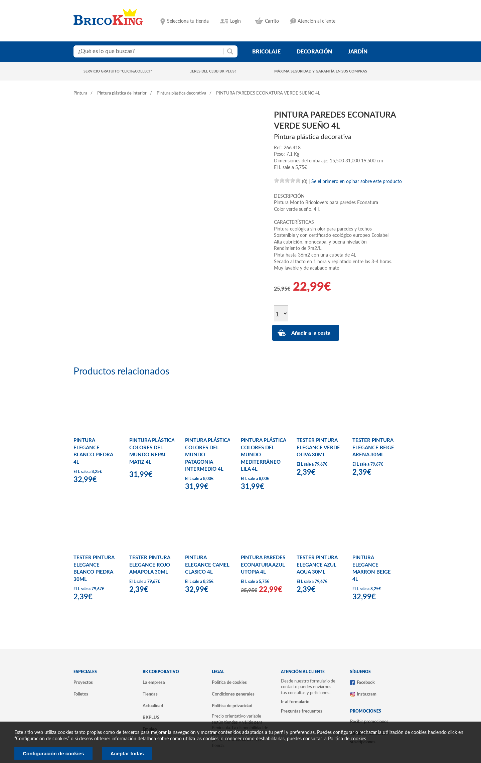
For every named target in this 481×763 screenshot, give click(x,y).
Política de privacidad (232, 706)
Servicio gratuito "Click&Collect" (118, 71)
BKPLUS (151, 718)
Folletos (80, 694)
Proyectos (83, 682)
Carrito (272, 21)
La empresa (154, 682)
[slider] (287, 180)
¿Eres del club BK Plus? (213, 71)
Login (235, 21)
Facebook (366, 682)
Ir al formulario (295, 702)
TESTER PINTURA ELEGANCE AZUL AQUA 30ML (317, 565)
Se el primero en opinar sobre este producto (356, 182)
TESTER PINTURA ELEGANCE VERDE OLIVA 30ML (318, 447)
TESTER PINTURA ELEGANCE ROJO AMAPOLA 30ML (149, 565)
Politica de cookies (347, 739)
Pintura (80, 93)
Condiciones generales (233, 694)
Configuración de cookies (53, 753)
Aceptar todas (127, 753)
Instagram (366, 694)
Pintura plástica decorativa (181, 93)
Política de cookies (229, 682)
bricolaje (266, 51)
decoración (314, 51)
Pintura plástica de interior (122, 93)
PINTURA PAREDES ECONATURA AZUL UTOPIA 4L (263, 565)
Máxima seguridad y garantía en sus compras (320, 71)
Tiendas (150, 694)
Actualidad (153, 706)
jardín (357, 51)
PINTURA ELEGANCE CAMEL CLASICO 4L (207, 565)
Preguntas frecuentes (301, 711)
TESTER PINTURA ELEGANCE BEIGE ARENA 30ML (373, 447)
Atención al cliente (316, 21)
